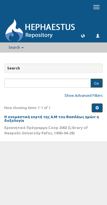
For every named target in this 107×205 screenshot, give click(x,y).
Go (96, 83)
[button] (83, 35)
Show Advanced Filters (83, 95)
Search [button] (16, 47)
